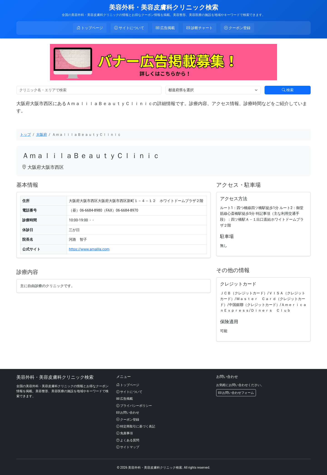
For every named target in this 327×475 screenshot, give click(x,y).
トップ (25, 134)
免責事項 (124, 433)
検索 (288, 89)
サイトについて (129, 391)
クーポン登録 (127, 419)
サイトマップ (127, 446)
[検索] (89, 89)
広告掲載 (124, 398)
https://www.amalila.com (89, 248)
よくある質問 (127, 439)
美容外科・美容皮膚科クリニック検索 (163, 7)
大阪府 (41, 134)
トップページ (127, 384)
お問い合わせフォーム (236, 392)
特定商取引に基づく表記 (135, 425)
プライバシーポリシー (134, 405)
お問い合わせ (127, 412)
